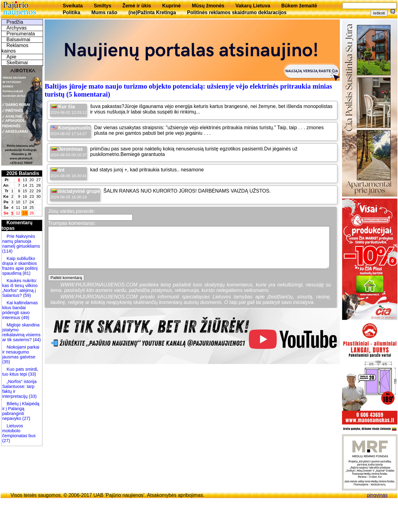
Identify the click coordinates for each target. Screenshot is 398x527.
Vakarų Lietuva (252, 5)
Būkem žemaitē (299, 5)
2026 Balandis (22, 173)
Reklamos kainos (15, 48)
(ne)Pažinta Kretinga (152, 12)
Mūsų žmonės (208, 5)
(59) (26, 295)
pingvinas (377, 495)
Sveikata (73, 5)
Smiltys (102, 5)
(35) (6, 361)
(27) (25, 418)
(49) (24, 317)
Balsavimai (18, 39)
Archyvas (16, 27)
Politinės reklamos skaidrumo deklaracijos (237, 12)
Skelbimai (17, 62)
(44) (36, 339)
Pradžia (14, 22)
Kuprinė (171, 5)
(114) (7, 251)
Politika (71, 12)
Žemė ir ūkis (136, 5)
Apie (11, 56)
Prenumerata (20, 33)
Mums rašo (104, 12)
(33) (31, 374)
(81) (25, 273)
